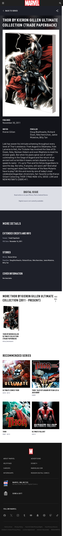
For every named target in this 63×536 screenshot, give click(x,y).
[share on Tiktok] (57, 516)
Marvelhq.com (37, 468)
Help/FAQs (7, 463)
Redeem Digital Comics (40, 473)
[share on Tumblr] (24, 516)
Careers (6, 468)
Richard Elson (27, 260)
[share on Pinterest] (44, 516)
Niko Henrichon (43, 134)
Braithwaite (10, 341)
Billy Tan (43, 137)
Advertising (36, 458)
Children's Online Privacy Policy (11, 530)
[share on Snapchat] (37, 516)
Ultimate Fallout (38, 431)
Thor (4, 431)
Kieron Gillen (9, 132)
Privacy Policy (19, 527)
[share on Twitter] (11, 516)
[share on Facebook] (4, 516)
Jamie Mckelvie (49, 260)
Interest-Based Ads (43, 530)
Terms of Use (8, 527)
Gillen (4, 341)
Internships (8, 473)
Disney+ (34, 463)
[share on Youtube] (31, 516)
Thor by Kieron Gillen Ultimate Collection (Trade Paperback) (11, 336)
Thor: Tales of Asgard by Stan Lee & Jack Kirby (45, 391)
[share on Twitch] (51, 516)
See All (55, 298)
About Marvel (9, 458)
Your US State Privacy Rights (34, 527)
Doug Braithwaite (38, 132)
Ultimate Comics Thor (11, 390)
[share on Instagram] (18, 516)
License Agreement (29, 530)
